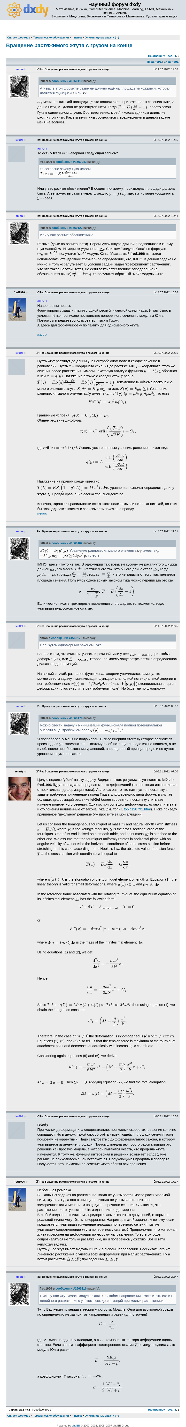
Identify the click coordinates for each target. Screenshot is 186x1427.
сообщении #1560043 (70, 162)
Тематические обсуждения (51, 1415)
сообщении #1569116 (70, 1288)
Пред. (169, 55)
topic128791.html (137, 809)
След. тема (171, 61)
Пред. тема (154, 61)
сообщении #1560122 (67, 228)
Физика (77, 1415)
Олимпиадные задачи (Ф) (102, 1415)
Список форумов (18, 1415)
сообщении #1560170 (66, 638)
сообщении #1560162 (67, 543)
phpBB (76, 1425)
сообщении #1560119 (67, 81)
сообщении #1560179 (67, 718)
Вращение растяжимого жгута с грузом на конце (69, 45)
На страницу (156, 55)
